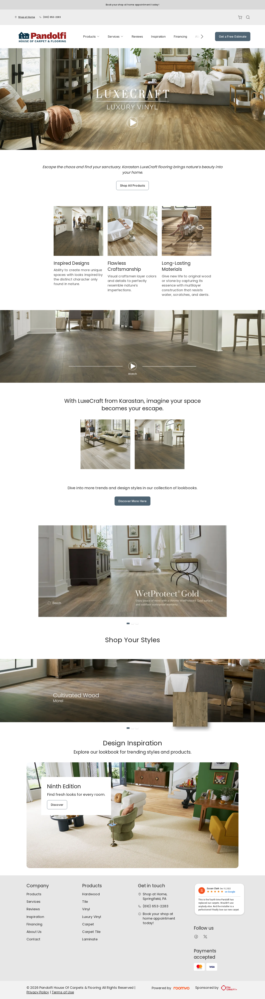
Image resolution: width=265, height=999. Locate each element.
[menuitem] (91, 36)
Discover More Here (132, 501)
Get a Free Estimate (233, 36)
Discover (57, 805)
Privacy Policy (38, 992)
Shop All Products (132, 185)
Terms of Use (63, 992)
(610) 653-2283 (52, 17)
